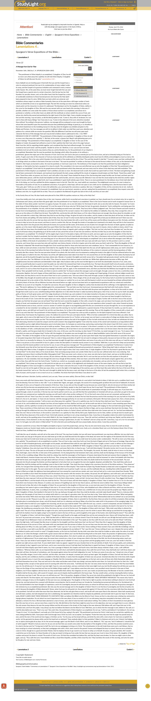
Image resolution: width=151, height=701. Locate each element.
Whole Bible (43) (81, 90)
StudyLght (27, 4)
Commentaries (33, 35)
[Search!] (90, 68)
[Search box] (81, 68)
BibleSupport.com (30, 659)
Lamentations (22, 37)
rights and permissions (75, 682)
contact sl (89, 682)
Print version (79, 77)
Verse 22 (19, 63)
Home (19, 35)
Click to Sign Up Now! (125, 2)
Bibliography (79, 82)
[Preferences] (134, 8)
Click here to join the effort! (63, 29)
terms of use (46, 682)
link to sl (106, 682)
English (48, 35)
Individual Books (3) (82, 96)
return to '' (127, 644)
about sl (98, 682)
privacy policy (58, 682)
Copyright (78, 80)
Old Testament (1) (81, 93)
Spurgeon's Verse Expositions (67, 35)
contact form (108, 685)
